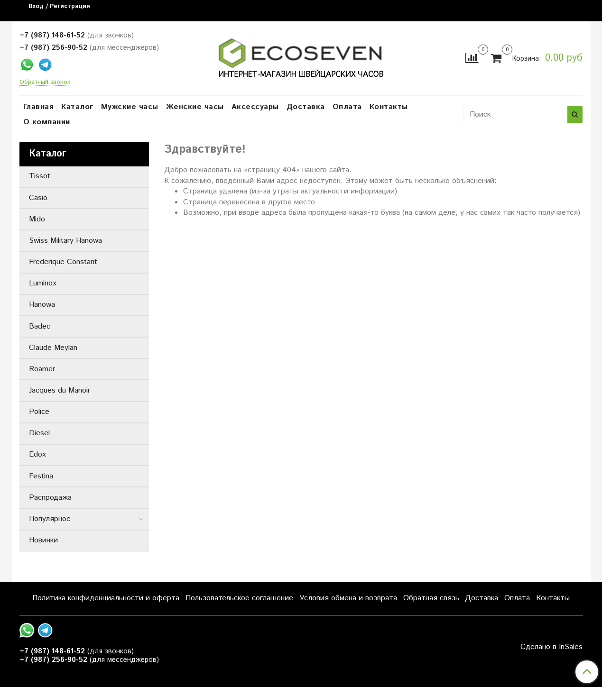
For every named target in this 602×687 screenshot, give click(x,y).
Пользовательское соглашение (239, 598)
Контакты (389, 106)
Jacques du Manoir (59, 390)
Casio (38, 197)
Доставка (306, 106)
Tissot (39, 176)
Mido (37, 219)
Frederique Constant (63, 261)
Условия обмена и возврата (348, 598)
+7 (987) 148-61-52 (52, 35)
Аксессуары (255, 106)
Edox (37, 454)
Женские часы (195, 106)
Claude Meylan (53, 347)
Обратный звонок (44, 83)
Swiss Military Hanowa (65, 240)
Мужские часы (129, 106)
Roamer (42, 369)
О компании (46, 122)
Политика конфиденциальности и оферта (105, 598)
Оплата (347, 106)
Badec (39, 326)
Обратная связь (431, 598)
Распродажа (50, 497)
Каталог (77, 106)
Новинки (43, 540)
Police (39, 411)
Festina (41, 476)
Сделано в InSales (551, 647)
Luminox (42, 283)
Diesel (39, 433)
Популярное (50, 518)
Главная (38, 106)
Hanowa (42, 304)
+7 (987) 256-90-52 (53, 48)
